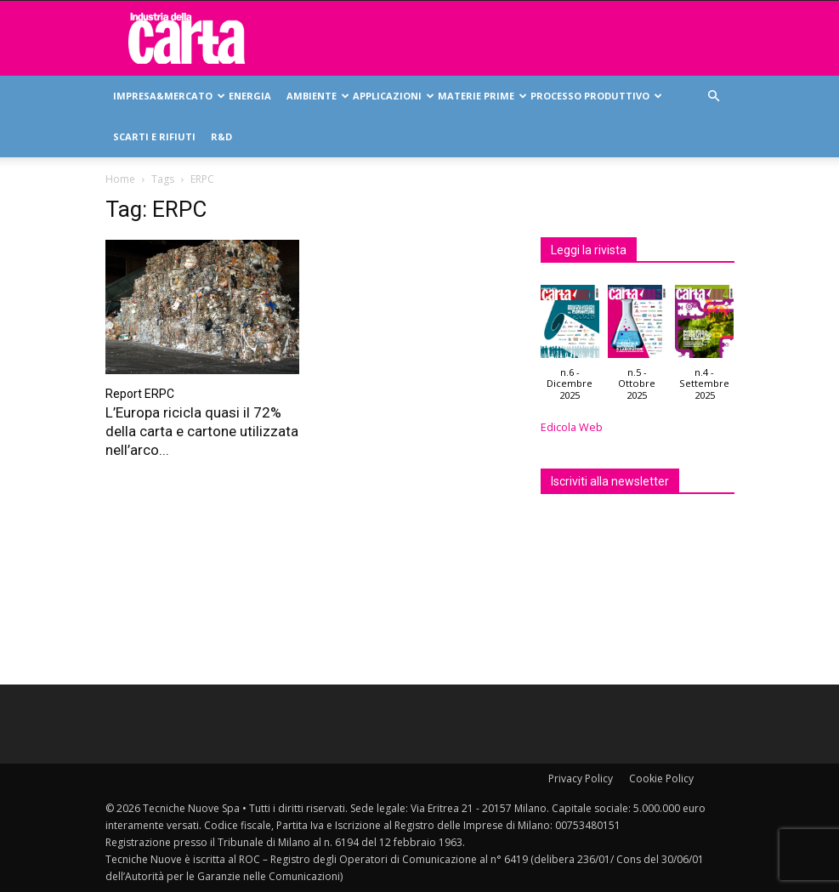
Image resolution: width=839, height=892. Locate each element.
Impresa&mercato (167, 95)
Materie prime (480, 95)
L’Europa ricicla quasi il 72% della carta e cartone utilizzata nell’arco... (201, 431)
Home (120, 179)
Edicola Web (572, 427)
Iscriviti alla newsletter (610, 481)
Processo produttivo (594, 95)
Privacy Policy (580, 778)
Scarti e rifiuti (154, 136)
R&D (221, 136)
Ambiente (315, 95)
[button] (714, 96)
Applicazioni (391, 95)
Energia (250, 95)
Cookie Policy (661, 778)
